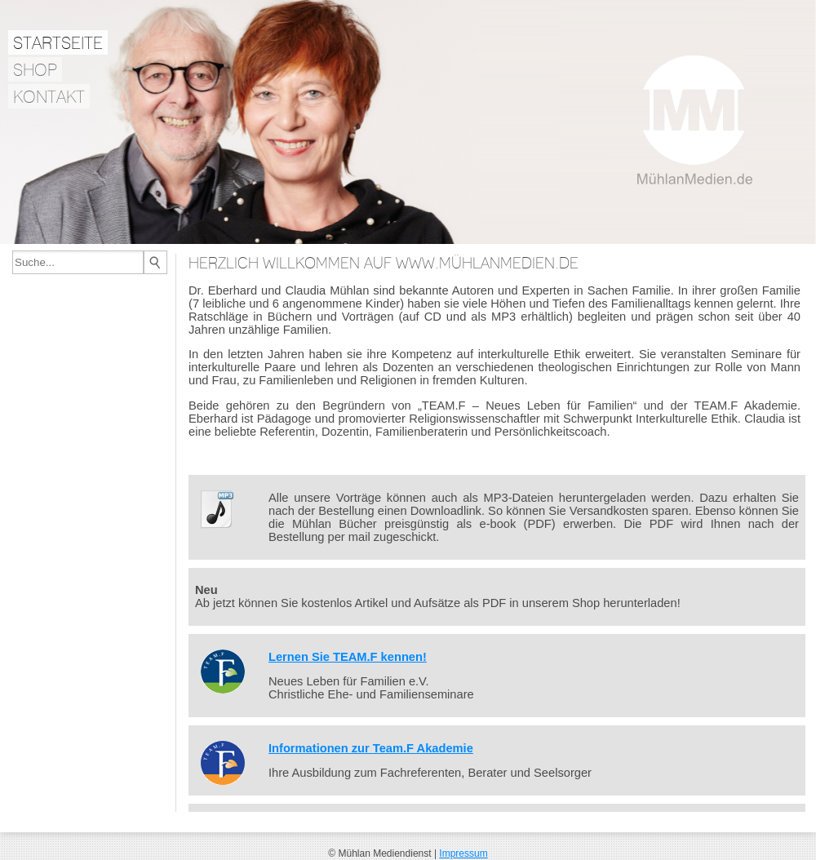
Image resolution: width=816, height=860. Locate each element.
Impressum (463, 853)
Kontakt (49, 96)
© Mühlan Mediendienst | (383, 853)
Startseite (58, 42)
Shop (35, 69)
